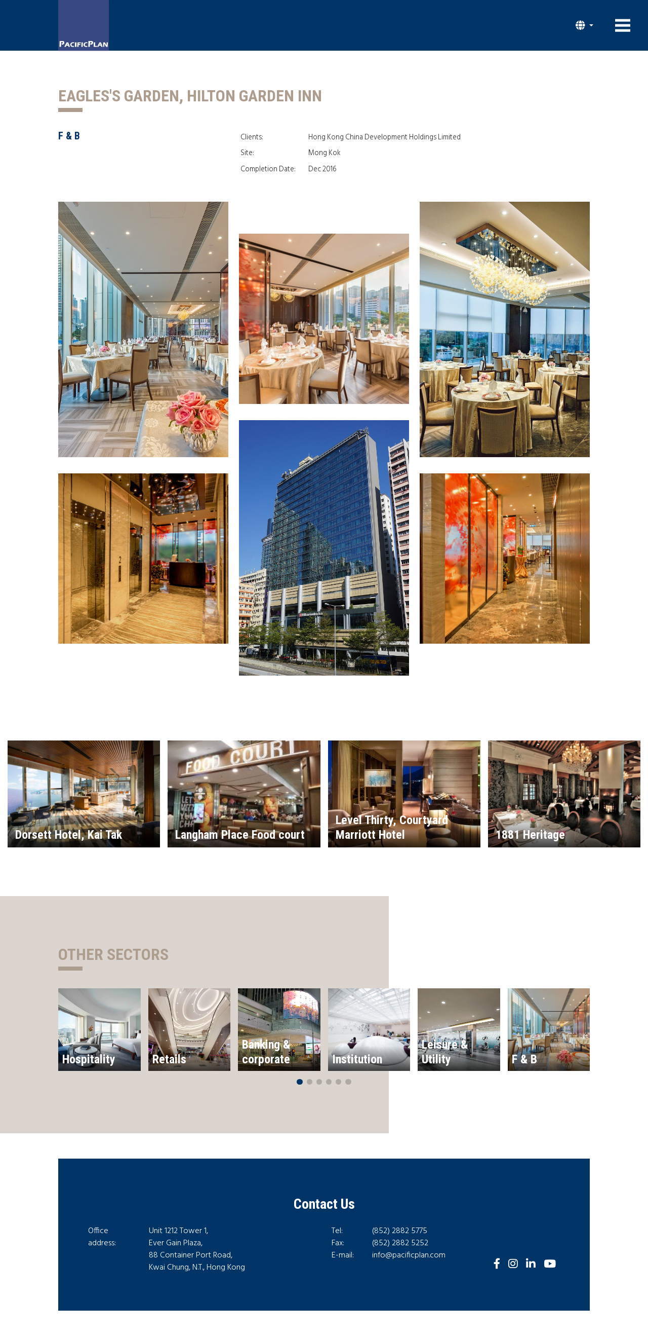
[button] (584, 25)
